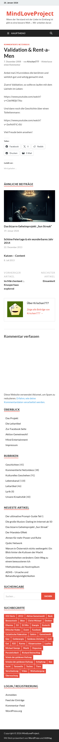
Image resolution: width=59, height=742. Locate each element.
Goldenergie (18, 639)
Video (24, 671)
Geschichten (12, 464)
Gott (50, 639)
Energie (35, 625)
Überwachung (12, 675)
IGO (14, 643)
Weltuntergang (37, 671)
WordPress (33, 738)
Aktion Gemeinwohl (36, 616)
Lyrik (8, 491)
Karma (22, 643)
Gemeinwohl (45, 634)
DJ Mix (25, 625)
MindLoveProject (30, 13)
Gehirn (33, 634)
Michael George (13, 648)
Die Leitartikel (13, 423)
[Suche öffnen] (51, 33)
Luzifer (48, 643)
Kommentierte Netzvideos (16, 44)
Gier (7, 639)
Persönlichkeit (12, 652)
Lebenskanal (12, 480)
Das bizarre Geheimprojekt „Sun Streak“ (28, 226)
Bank (50, 616)
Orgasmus (37, 648)
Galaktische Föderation (16, 634)
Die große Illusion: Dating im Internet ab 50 (29, 521)
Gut (7, 643)
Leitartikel (11, 486)
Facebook (36, 629)
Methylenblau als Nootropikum (22, 566)
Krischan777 (33, 61)
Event (26, 629)
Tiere (38, 666)
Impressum (12, 444)
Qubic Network (14, 543)
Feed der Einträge (15, 700)
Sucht (8, 666)
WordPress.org (14, 710)
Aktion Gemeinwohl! (17, 434)
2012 (20, 616)
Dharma (9, 625)
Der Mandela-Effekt (16, 532)
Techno (29, 666)
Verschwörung (12, 671)
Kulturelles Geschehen (18, 475)
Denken (48, 620)
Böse (22, 620)
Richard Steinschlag (31, 652)
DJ (17, 625)
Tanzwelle (18, 666)
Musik (26, 648)
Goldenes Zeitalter (35, 639)
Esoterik (46, 625)
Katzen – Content (14, 255)
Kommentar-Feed (15, 705)
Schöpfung (40, 662)
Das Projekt (12, 418)
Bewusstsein (11, 620)
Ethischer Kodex (13, 629)
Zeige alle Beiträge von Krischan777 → (38, 311)
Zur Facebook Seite (16, 428)
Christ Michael (35, 620)
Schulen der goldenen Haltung (19, 662)
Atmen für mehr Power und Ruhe (23, 537)
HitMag (48, 738)
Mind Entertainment (17, 439)
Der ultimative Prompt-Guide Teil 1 (24, 516)
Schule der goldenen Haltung (19, 657)
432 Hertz (10, 616)
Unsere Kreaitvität (16, 496)
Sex (50, 662)
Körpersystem (34, 643)
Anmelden (11, 694)
